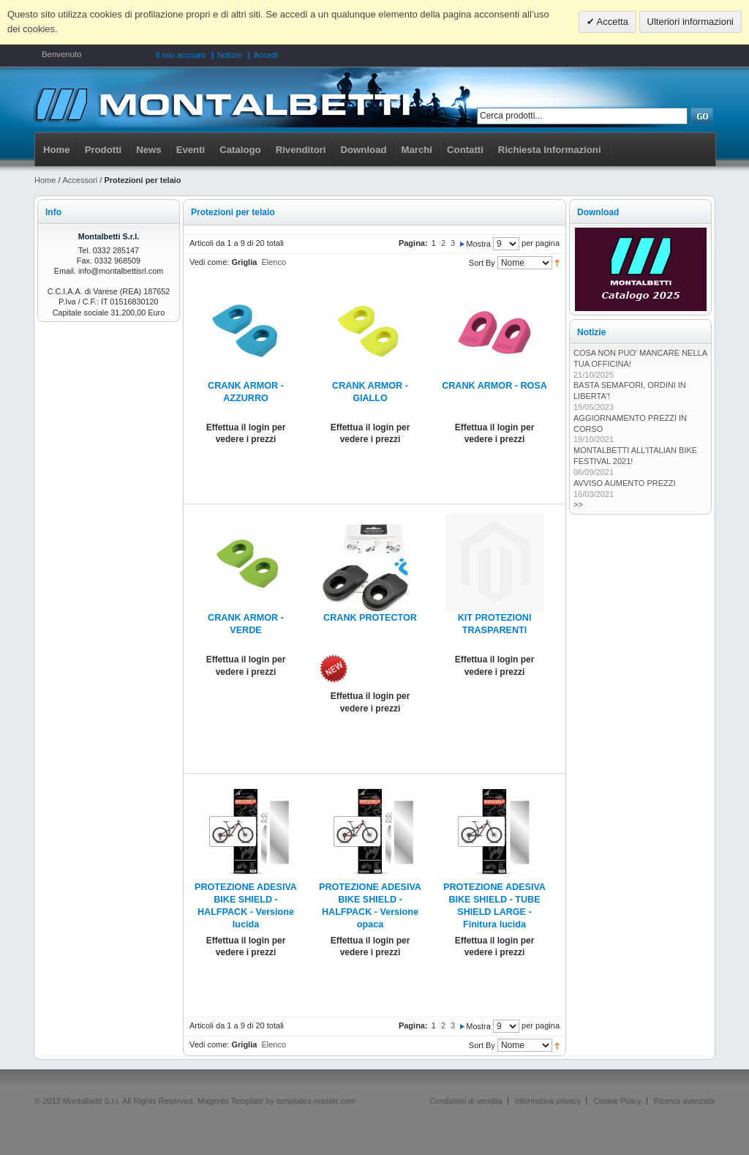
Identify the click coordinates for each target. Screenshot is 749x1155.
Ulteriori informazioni (690, 21)
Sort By (482, 262)
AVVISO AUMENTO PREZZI (624, 483)
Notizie (229, 55)
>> (578, 504)
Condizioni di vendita (466, 1100)
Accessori (80, 180)
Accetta (611, 21)
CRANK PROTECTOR (370, 618)
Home (56, 149)
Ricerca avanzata (684, 1100)
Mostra (478, 243)
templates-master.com (315, 1100)
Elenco (273, 262)
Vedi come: (209, 262)
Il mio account (181, 55)
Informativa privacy (548, 1100)
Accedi (266, 55)
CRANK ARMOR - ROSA (494, 386)
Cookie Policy (617, 1100)
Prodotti (103, 149)
